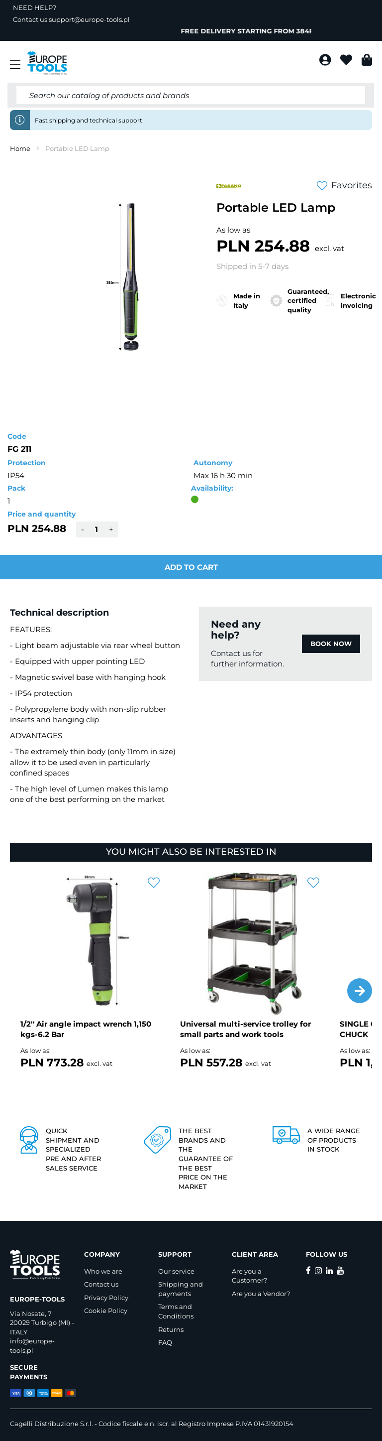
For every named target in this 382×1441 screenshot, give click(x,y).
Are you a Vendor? (261, 1294)
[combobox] (190, 95)
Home (20, 148)
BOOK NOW (331, 644)
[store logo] (47, 63)
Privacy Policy (106, 1298)
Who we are (103, 1271)
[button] (359, 990)
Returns (171, 1329)
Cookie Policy (105, 1310)
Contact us (101, 1284)
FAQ (165, 1342)
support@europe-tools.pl (89, 19)
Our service (176, 1271)
